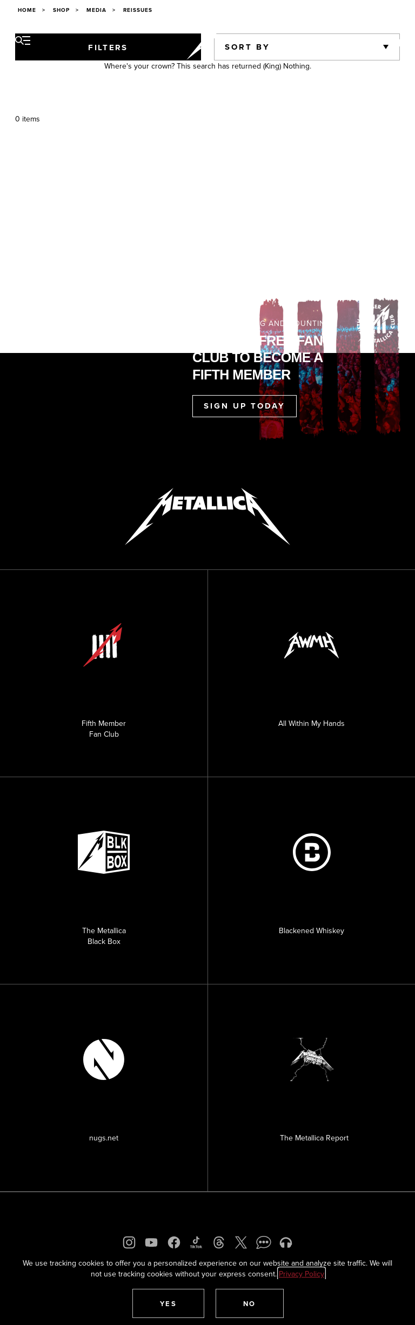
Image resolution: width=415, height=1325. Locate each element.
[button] (168, 1303)
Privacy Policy (301, 1273)
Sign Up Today (244, 406)
